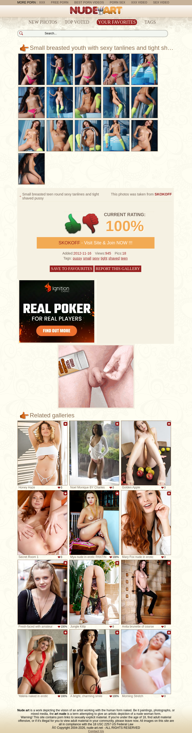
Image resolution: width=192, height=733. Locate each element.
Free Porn (59, 2)
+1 (73, 223)
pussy (77, 258)
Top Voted (77, 22)
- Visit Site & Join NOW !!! (95, 242)
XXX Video (139, 2)
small (87, 258)
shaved (114, 258)
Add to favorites (66, 424)
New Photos (42, 22)
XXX (42, 2)
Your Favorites (117, 22)
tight (104, 258)
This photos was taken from (141, 194)
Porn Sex (117, 2)
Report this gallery (118, 269)
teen (124, 258)
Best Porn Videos (89, 2)
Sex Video (161, 2)
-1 (91, 223)
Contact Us (96, 731)
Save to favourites (71, 269)
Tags (150, 22)
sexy (96, 258)
